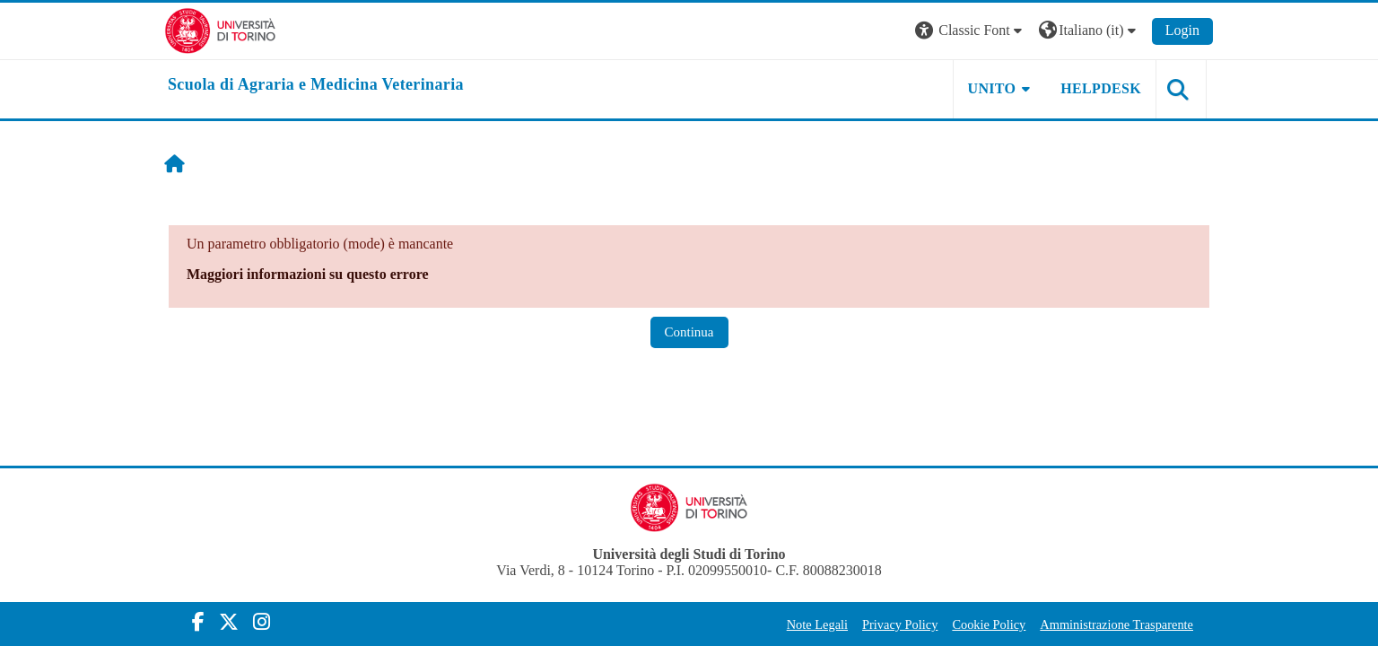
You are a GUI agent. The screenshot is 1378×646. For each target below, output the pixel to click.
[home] (316, 85)
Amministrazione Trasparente (1116, 624)
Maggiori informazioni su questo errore (308, 274)
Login (1182, 30)
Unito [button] (992, 88)
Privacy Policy (900, 624)
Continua (689, 332)
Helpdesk (1100, 88)
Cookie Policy (988, 624)
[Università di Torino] (220, 29)
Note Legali (817, 624)
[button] (970, 31)
